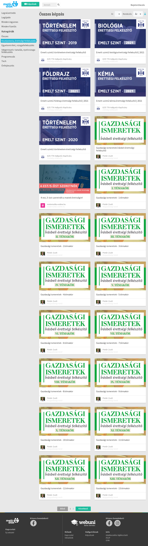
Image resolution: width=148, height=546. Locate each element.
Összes (4, 36)
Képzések (30, 4)
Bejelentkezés (138, 4)
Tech (3, 61)
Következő (83, 508)
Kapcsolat (69, 535)
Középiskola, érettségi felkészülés (18, 40)
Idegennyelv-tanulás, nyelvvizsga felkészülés (18, 50)
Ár (138, 13)
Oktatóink (69, 537)
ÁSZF (108, 537)
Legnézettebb (8, 12)
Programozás (8, 56)
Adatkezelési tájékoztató (117, 535)
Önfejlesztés (7, 65)
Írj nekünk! (9, 532)
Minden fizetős (8, 26)
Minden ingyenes (9, 21)
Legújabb (6, 17)
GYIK (108, 540)
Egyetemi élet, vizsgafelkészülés (17, 45)
